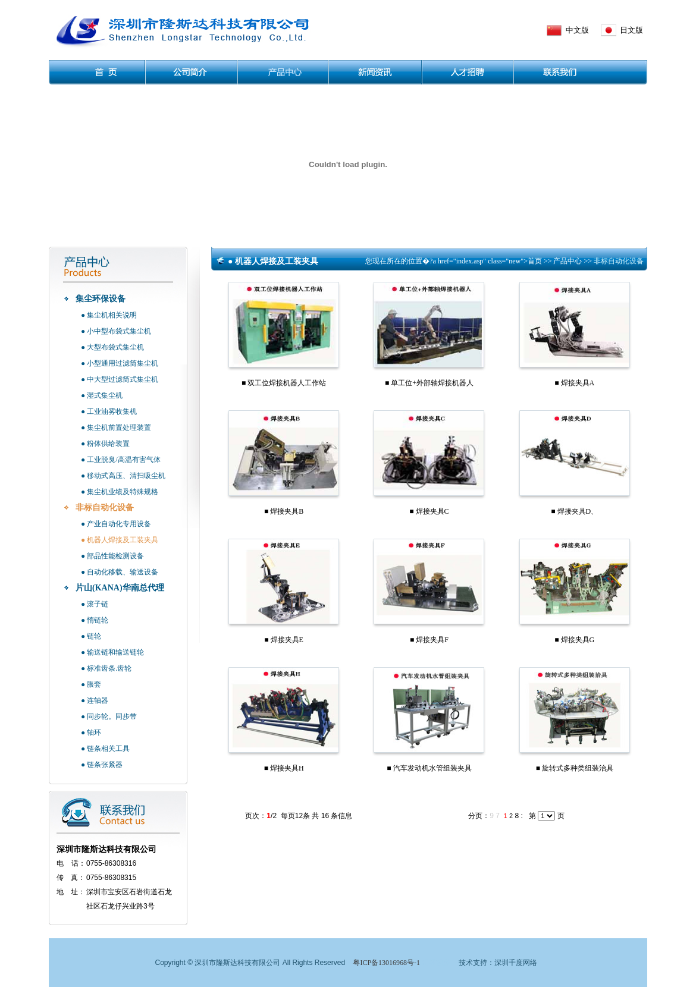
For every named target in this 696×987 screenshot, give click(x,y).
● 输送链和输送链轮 (112, 652)
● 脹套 (91, 684)
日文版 (631, 30)
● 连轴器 (94, 700)
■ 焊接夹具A (574, 383)
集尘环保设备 (101, 298)
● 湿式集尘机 (102, 395)
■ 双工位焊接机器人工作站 (284, 383)
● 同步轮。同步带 (109, 716)
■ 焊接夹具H (284, 768)
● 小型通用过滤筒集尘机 (119, 363)
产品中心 (568, 261)
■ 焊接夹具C (429, 511)
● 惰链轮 (94, 620)
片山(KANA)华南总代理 (120, 587)
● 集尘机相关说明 (109, 315)
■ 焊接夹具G (574, 640)
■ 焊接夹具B (283, 511)
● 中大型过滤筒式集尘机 (119, 379)
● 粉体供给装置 (105, 443)
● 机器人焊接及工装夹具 (119, 540)
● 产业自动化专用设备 (116, 524)
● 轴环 (91, 732)
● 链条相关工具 (105, 748)
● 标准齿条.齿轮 (106, 668)
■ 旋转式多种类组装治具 (574, 768)
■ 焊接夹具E (283, 640)
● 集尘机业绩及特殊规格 (119, 492)
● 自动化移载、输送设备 (119, 572)
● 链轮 (91, 636)
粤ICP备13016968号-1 (386, 962)
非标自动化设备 (105, 507)
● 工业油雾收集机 (109, 411)
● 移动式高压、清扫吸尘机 (123, 476)
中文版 (577, 30)
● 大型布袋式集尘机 (112, 347)
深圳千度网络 (515, 962)
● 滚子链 (94, 604)
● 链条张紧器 (102, 764)
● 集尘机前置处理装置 (116, 427)
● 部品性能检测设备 (112, 556)
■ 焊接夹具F (429, 640)
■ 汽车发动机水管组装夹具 (429, 768)
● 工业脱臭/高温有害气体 (121, 459)
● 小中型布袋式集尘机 (116, 331)
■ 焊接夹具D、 (574, 511)
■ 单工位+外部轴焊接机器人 (429, 383)
